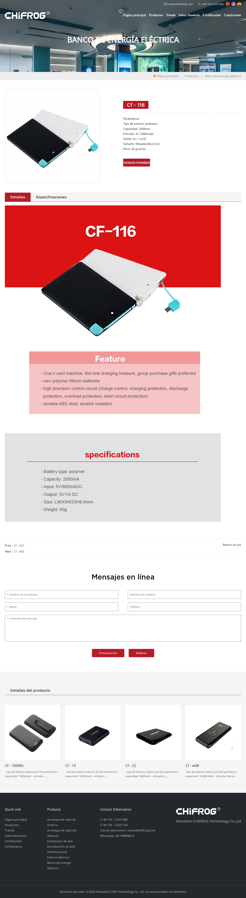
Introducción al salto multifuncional (61, 849)
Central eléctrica (58, 857)
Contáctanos (232, 15)
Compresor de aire (60, 841)
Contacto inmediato (136, 163)
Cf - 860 (19, 551)
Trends (171, 15)
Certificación (212, 15)
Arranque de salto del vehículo (61, 833)
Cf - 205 (19, 545)
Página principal (134, 15)
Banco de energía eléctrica (223, 76)
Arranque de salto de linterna (61, 822)
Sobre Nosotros (189, 15)
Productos (156, 15)
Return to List (232, 545)
